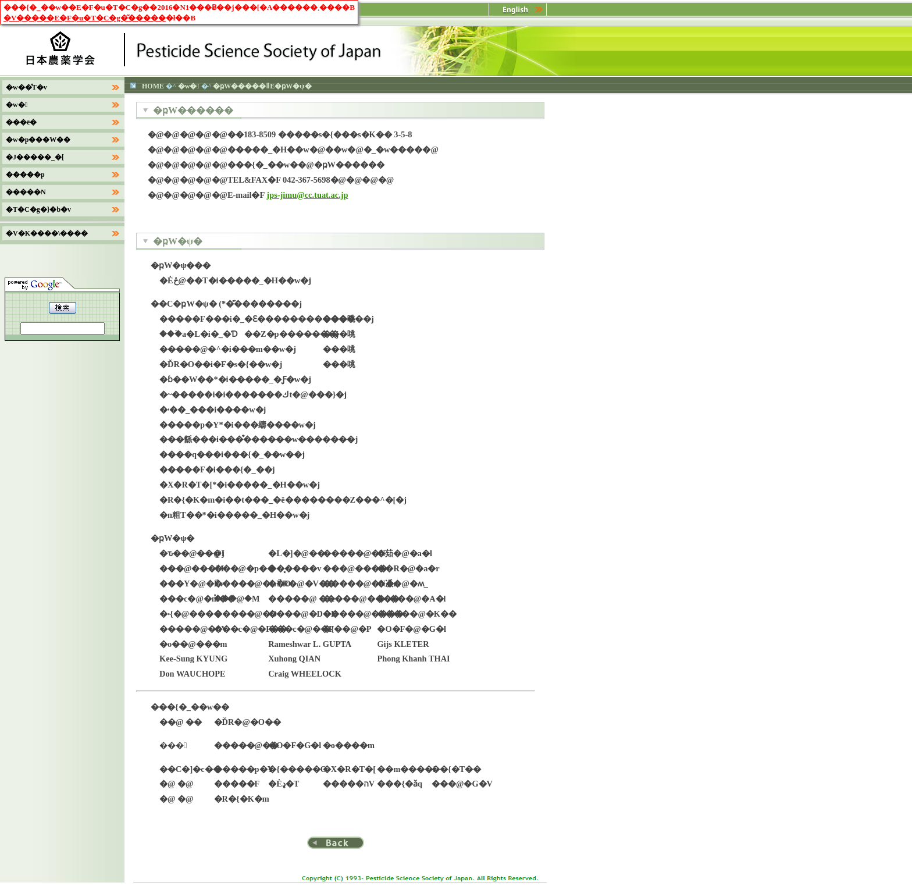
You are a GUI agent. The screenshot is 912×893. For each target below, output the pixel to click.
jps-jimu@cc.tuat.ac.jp (307, 195)
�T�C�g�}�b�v (38, 209)
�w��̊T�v (26, 87)
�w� (189, 86)
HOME (153, 86)
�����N (26, 192)
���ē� (21, 122)
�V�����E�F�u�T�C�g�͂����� (84, 17)
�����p (25, 174)
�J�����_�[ (35, 157)
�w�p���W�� (38, 140)
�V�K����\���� (47, 233)
